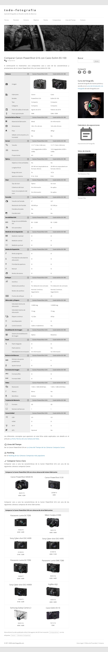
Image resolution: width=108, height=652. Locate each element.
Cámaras (26, 20)
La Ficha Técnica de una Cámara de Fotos (24, 439)
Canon (13, 635)
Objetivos (36, 20)
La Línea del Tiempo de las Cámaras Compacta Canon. (46, 447)
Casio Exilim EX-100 (59, 74)
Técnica (6, 20)
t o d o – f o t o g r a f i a (20, 10)
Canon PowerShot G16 (39, 74)
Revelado (16, 20)
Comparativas (57, 20)
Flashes (46, 20)
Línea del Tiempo (70, 20)
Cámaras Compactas (23, 635)
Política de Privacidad (91, 643)
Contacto (82, 20)
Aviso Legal (80, 643)
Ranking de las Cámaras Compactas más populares (27, 456)
